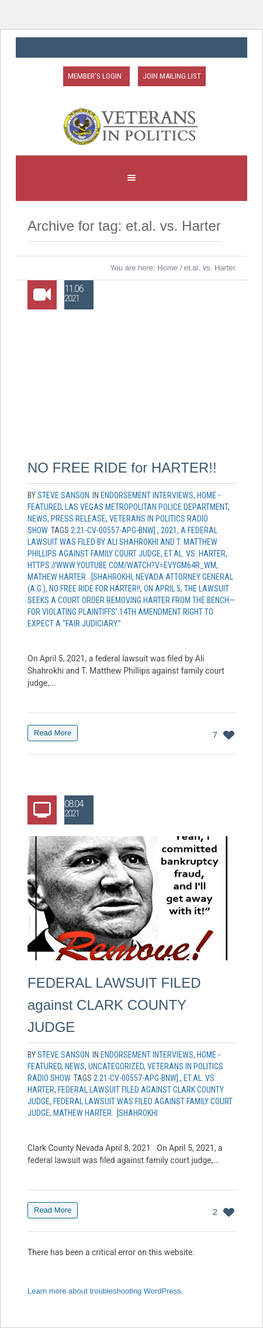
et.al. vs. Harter (195, 553)
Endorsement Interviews (147, 495)
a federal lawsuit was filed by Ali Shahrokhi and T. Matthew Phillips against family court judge (122, 542)
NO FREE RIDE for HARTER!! (122, 467)
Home (167, 267)
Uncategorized (116, 1066)
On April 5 (162, 588)
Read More (52, 732)
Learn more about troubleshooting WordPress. (105, 1291)
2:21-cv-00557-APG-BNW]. (114, 530)
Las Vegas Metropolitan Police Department (146, 507)
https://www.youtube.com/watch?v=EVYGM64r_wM (121, 565)
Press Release (78, 518)
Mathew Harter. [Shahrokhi (79, 577)
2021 (169, 530)
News (37, 518)
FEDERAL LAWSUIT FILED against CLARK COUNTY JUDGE (114, 1005)
